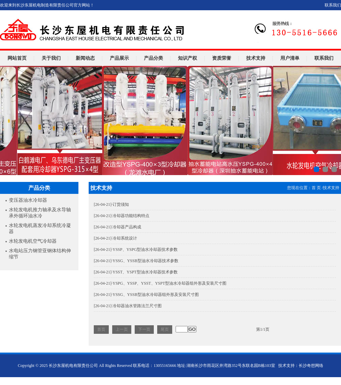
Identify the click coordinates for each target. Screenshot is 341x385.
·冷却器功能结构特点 (121, 215)
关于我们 (51, 58)
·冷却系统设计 (115, 238)
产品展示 (119, 58)
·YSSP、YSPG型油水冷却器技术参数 (136, 249)
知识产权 (187, 58)
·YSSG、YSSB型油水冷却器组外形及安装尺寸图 (146, 294)
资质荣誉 (221, 58)
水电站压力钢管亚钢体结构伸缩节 (40, 253)
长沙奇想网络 (311, 365)
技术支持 (255, 58)
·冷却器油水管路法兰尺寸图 (128, 305)
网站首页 (17, 58)
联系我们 (333, 5)
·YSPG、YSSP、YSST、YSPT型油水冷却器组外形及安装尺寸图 (160, 283)
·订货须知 (111, 204)
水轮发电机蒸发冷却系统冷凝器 (40, 228)
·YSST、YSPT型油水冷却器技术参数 (136, 272)
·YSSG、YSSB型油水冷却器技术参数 (136, 260)
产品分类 (153, 58)
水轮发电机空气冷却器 (33, 241)
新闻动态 (85, 58)
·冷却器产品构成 (117, 227)
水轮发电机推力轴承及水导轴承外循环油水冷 (40, 212)
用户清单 (289, 58)
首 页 (316, 187)
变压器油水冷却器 (28, 200)
